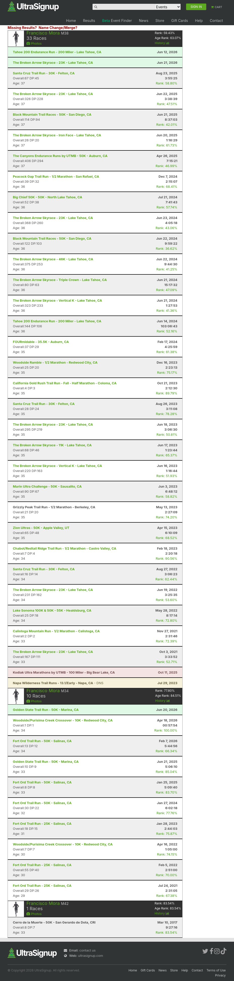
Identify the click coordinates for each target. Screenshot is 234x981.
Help (199, 20)
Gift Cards (179, 20)
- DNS (58, 683)
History (162, 43)
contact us (87, 950)
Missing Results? (22, 27)
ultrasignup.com (90, 956)
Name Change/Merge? (58, 27)
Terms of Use (216, 970)
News (143, 20)
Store (159, 20)
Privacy (220, 975)
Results (89, 20)
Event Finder (117, 20)
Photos (34, 43)
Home (71, 20)
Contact (216, 20)
